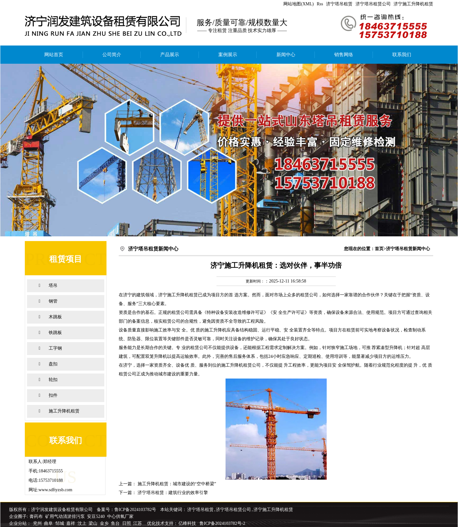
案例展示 (227, 54)
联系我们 (401, 54)
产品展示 (169, 54)
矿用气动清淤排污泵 (65, 516)
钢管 (53, 301)
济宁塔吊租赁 (339, 4)
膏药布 (36, 516)
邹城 (60, 523)
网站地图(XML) (298, 4)
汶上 (83, 523)
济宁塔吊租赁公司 (373, 4)
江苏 (138, 523)
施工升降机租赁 (64, 411)
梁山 (94, 523)
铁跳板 (55, 332)
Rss (320, 4)
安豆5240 (96, 516)
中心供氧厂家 (120, 516)
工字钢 (55, 348)
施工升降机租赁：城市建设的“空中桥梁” (177, 483)
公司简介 (111, 54)
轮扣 (53, 379)
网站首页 (53, 54)
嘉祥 (71, 523)
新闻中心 (285, 54)
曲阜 (49, 523)
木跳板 (55, 317)
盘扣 (53, 364)
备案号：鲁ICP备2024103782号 (126, 509)
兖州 (38, 523)
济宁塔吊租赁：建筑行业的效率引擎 (173, 492)
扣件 (53, 395)
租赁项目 (65, 259)
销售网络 (343, 54)
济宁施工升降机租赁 (413, 4)
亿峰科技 (187, 523)
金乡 (105, 523)
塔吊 (53, 285)
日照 (127, 523)
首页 (379, 248)
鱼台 (116, 523)
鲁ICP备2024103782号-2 (222, 523)
